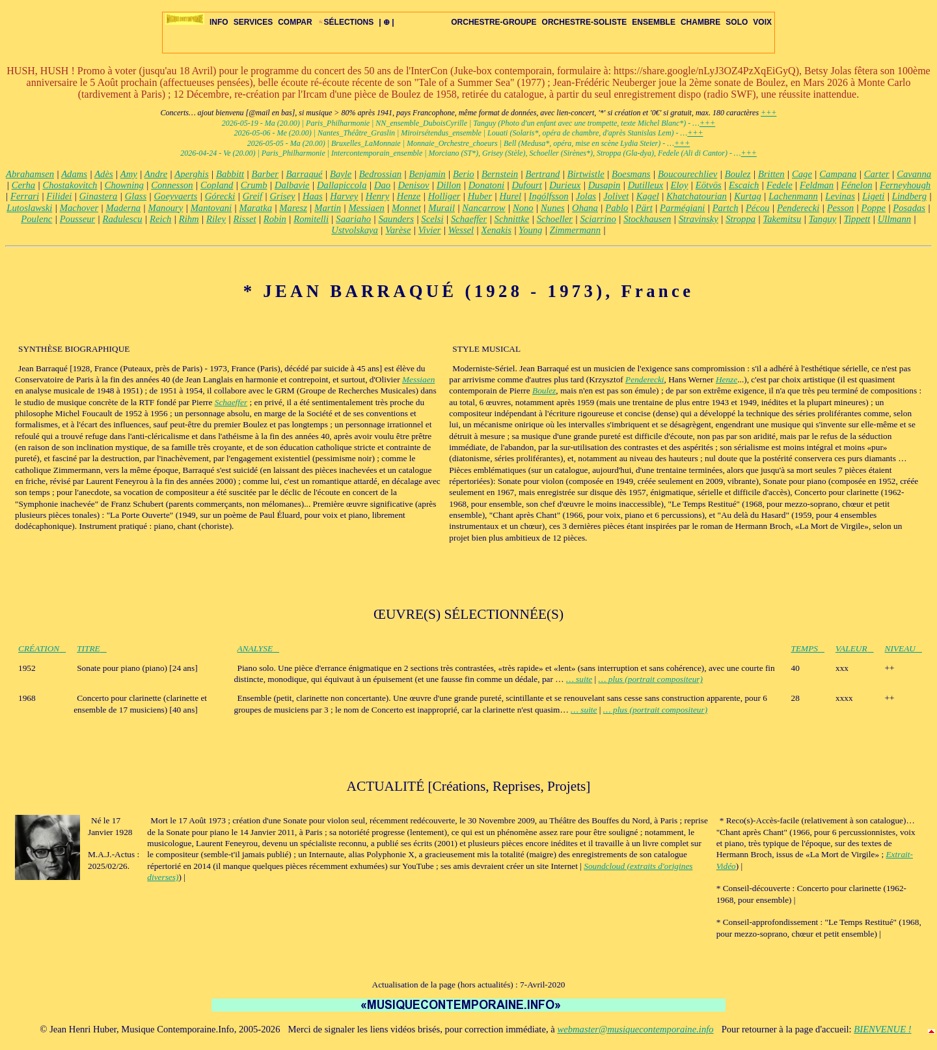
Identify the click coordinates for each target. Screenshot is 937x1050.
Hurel (511, 196)
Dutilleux (646, 185)
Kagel (647, 196)
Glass (135, 196)
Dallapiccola (342, 185)
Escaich (744, 185)
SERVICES (253, 22)
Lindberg (909, 196)
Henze (409, 196)
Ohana (585, 208)
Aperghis (191, 174)
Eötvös (709, 185)
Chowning (124, 185)
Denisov (413, 185)
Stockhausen (647, 219)
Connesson (172, 185)
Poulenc (36, 219)
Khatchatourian (696, 196)
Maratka (255, 208)
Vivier (429, 230)
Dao (382, 185)
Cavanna (914, 174)
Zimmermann (575, 230)
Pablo (616, 208)
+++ (768, 112)
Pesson (840, 208)
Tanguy (823, 219)
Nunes (553, 208)
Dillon (449, 185)
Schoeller (555, 219)
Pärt (644, 208)
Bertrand (542, 174)
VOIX (762, 22)
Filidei (59, 196)
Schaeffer (469, 219)
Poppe (874, 208)
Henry (378, 196)
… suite (579, 679)
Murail (441, 208)
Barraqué (304, 174)
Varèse (398, 230)
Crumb (254, 185)
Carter (876, 174)
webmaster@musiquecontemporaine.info (635, 1029)
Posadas (909, 208)
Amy (128, 174)
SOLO (737, 22)
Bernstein (500, 174)
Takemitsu (782, 219)
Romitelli (311, 219)
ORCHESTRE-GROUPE (493, 22)
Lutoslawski (29, 208)
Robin (275, 219)
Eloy (679, 185)
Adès (103, 174)
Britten (771, 174)
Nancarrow (483, 208)
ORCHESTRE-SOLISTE (584, 22)
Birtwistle (585, 174)
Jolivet (616, 196)
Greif (252, 196)
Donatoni (486, 185)
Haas (313, 196)
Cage (802, 174)
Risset (244, 219)
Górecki (220, 196)
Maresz (293, 208)
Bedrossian (380, 174)
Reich (160, 219)
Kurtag (747, 196)
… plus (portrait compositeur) (651, 679)
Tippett (857, 219)
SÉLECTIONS (346, 22)
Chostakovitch (69, 185)
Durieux (564, 185)
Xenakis (496, 230)
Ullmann (894, 219)
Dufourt (526, 185)
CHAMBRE (700, 22)
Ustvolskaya (354, 230)
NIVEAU (903, 648)
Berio (463, 174)
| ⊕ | (386, 22)
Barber (265, 174)
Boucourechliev (687, 174)
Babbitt (230, 174)
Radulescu (123, 219)
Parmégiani (682, 208)
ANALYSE (259, 648)
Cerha (23, 185)
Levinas (840, 196)
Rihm (189, 219)
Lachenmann (793, 196)
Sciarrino (598, 219)
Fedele (780, 185)
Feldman (817, 185)
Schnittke (512, 219)
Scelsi (432, 219)
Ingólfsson (549, 196)
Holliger (444, 196)
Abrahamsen (30, 174)
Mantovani (211, 208)
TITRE (92, 648)
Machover (79, 208)
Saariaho (353, 219)
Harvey (344, 196)
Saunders (396, 219)
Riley (216, 219)
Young (530, 230)
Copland (217, 185)
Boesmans (631, 174)
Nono (523, 208)
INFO (219, 22)
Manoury (165, 208)
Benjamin (427, 174)
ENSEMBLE (653, 22)
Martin (327, 208)
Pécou (758, 208)
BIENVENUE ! (882, 1029)
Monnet (406, 208)
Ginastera (98, 196)
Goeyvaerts (176, 196)
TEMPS (807, 648)
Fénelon (857, 185)
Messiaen (366, 208)
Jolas (586, 196)
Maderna (123, 208)
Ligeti (873, 196)
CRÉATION (42, 648)
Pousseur (78, 219)
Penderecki (798, 208)
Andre (155, 174)
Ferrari (24, 196)
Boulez (738, 174)
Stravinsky (698, 219)
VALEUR (854, 648)
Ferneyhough (905, 185)
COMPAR (295, 22)
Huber (480, 196)
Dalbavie (292, 185)
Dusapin (604, 185)
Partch (726, 208)
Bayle (340, 174)
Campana (837, 174)
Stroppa (740, 219)
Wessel (461, 230)
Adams (74, 174)
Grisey (282, 196)
